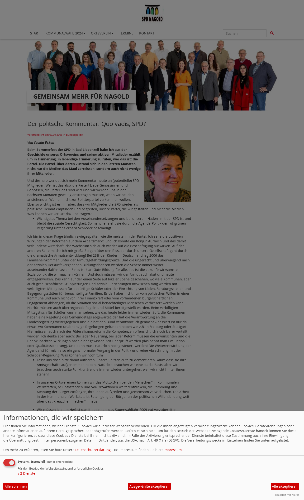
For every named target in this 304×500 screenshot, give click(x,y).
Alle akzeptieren (285, 486)
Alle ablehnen (16, 486)
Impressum (173, 449)
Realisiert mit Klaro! (287, 494)
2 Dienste (26, 473)
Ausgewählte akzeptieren (149, 486)
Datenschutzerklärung (93, 449)
